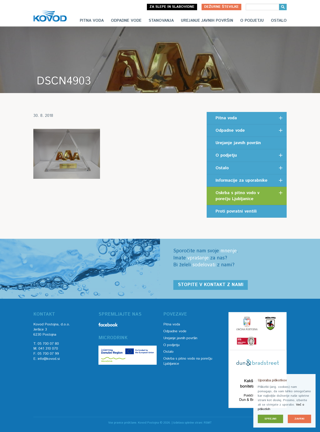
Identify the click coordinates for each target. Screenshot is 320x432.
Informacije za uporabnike (242, 180)
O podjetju (252, 21)
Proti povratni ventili (236, 211)
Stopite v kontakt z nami (210, 285)
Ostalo (279, 21)
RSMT (208, 423)
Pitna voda (92, 21)
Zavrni (299, 419)
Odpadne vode (126, 21)
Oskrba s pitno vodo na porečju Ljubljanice (187, 361)
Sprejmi (270, 419)
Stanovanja (161, 21)
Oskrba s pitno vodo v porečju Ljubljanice (237, 196)
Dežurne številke (221, 6)
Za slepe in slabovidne (172, 6)
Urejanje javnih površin (207, 21)
